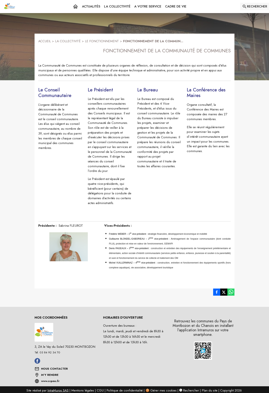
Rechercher (189, 390)
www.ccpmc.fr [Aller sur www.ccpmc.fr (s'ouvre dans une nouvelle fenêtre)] (50, 381)
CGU (100, 390)
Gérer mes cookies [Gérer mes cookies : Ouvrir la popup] (163, 390)
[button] (117, 6)
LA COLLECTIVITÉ (68, 41)
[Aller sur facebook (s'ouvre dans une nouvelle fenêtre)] (37, 362)
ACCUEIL (44, 41)
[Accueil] (9, 6)
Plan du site (209, 390)
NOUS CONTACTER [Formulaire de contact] (54, 369)
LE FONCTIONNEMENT (102, 41)
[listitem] (216, 292)
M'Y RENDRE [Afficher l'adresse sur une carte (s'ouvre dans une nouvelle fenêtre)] (49, 375)
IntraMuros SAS (58, 390)
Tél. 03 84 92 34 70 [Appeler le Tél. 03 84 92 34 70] (47, 352)
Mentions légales (82, 390)
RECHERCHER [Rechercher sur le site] (257, 6)
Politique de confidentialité (124, 390)
